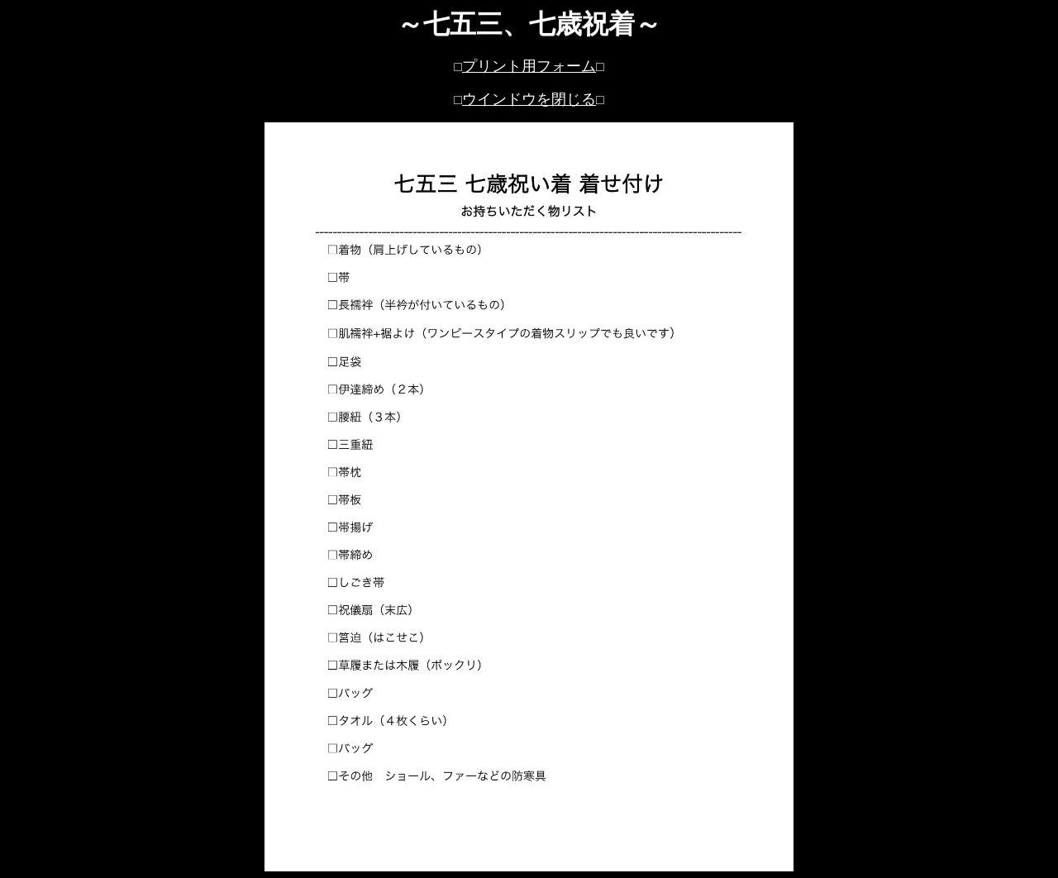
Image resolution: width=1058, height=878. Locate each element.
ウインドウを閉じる (529, 99)
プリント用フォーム (529, 66)
